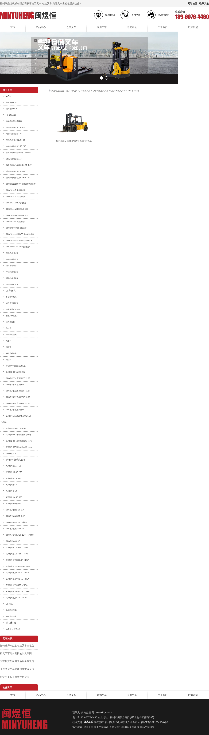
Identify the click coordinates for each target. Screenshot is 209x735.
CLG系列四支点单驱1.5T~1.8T (18, 391)
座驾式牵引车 (11, 616)
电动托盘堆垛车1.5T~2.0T (16, 146)
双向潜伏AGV (11, 109)
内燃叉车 (102, 27)
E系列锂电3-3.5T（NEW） (16, 428)
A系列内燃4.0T (12, 491)
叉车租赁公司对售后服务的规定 (17, 661)
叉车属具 (11, 290)
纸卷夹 (8, 341)
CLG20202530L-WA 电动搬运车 (18, 247)
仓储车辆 (11, 115)
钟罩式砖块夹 (11, 353)
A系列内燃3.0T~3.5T (14, 478)
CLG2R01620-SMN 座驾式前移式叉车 (21, 184)
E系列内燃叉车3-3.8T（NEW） (18, 560)
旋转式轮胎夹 (11, 334)
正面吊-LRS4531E (13, 629)
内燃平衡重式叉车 (16, 459)
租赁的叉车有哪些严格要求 (14, 677)
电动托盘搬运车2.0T (14, 134)
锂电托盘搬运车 (12, 278)
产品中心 (41, 27)
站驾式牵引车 (11, 610)
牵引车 (9, 604)
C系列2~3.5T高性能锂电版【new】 (19, 447)
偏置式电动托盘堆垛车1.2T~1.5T (19, 165)
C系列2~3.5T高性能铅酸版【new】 (19, 441)
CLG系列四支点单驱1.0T (15, 385)
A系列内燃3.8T (12, 485)
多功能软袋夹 (11, 297)
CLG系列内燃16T (13, 541)
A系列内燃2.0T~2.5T (14, 472)
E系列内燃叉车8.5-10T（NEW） (18, 591)
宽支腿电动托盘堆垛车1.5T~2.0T (19, 153)
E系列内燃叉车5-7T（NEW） (17, 585)
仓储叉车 (71, 27)
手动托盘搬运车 (12, 272)
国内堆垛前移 (11, 266)
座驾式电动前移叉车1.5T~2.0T (18, 178)
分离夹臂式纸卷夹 (13, 309)
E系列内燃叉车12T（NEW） (17, 598)
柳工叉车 (86, 90)
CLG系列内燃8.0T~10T (15, 529)
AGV (8, 96)
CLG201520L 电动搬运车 (16, 222)
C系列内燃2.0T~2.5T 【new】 (17, 548)
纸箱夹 (8, 347)
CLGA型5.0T (11, 453)
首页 (12, 27)
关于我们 (163, 27)
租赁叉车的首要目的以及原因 (16, 653)
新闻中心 (132, 27)
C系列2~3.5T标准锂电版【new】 (19, 435)
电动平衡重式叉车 (16, 365)
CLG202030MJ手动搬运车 (16, 228)
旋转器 (8, 328)
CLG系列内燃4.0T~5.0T (15, 510)
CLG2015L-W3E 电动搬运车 (17, 209)
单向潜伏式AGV (12, 102)
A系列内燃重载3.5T (13, 504)
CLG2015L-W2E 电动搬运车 (17, 203)
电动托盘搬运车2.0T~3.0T (16, 140)
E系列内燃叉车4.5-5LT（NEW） (18, 579)
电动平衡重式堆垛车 (14, 121)
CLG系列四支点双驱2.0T (15, 410)
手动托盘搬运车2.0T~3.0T (16, 171)
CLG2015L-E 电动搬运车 (15, 190)
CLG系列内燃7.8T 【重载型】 (17, 522)
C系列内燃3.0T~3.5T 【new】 (17, 554)
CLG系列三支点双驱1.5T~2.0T (18, 378)
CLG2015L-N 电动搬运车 (16, 196)
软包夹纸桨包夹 (12, 316)
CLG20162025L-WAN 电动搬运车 (19, 240)
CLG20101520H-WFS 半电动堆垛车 (20, 234)
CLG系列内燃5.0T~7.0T (15, 516)
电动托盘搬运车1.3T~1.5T (16, 127)
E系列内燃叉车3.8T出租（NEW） (19, 566)
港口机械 (11, 622)
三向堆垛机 (10, 322)
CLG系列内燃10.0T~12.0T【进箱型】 (20, 535)
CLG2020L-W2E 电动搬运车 (17, 215)
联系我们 (193, 27)
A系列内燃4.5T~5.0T (14, 497)
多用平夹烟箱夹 (12, 303)
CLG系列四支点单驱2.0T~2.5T (18, 397)
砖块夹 (8, 360)
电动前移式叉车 (12, 284)
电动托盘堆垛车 (12, 259)
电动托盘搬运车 (12, 253)
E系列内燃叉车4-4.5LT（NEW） (18, 573)
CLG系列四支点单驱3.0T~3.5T (18, 403)
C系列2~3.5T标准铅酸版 (15, 372)
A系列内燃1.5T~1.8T (14, 466)
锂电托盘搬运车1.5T (14, 159)
